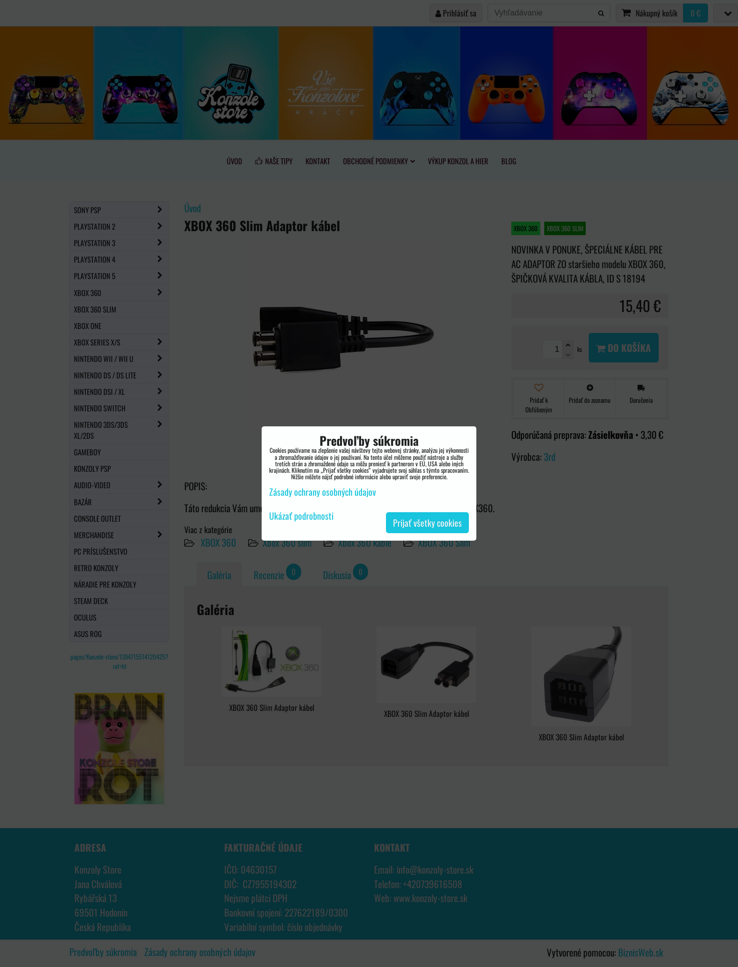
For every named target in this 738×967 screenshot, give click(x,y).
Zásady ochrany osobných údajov (322, 491)
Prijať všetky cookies (427, 522)
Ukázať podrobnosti (301, 516)
